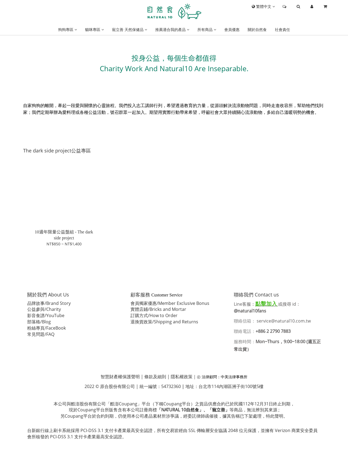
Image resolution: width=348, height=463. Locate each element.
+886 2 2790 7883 (273, 331)
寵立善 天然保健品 (129, 29)
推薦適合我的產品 (172, 29)
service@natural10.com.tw (284, 321)
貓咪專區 (94, 29)
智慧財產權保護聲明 (120, 377)
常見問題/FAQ (40, 334)
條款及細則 (155, 377)
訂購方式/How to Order (154, 315)
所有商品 (206, 29)
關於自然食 (257, 29)
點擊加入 (266, 303)
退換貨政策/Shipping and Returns (164, 322)
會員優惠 (232, 29)
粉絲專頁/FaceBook (46, 328)
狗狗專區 (67, 29)
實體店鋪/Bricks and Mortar (158, 309)
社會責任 (282, 29)
